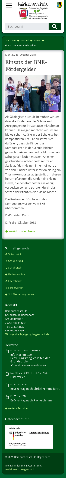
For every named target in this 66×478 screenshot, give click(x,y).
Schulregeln (15, 267)
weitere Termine (18, 408)
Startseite (10, 40)
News (37, 40)
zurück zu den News (22, 231)
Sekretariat (14, 254)
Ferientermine (16, 274)
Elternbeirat (15, 281)
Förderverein (15, 287)
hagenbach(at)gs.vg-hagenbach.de (29, 334)
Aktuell (25, 40)
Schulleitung (15, 260)
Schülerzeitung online (21, 294)
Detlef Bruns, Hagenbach (19, 469)
